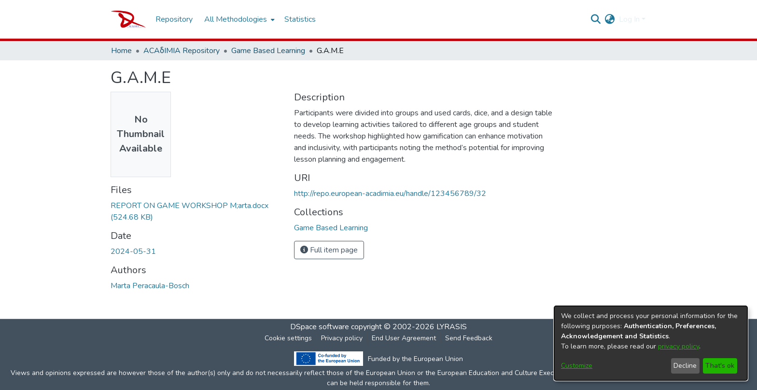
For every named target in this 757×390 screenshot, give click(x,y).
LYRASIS (451, 326)
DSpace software (319, 326)
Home (121, 50)
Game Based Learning (268, 50)
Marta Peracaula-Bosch (150, 285)
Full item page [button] (329, 250)
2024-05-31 (133, 251)
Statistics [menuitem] (300, 19)
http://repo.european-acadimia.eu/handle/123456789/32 (390, 193)
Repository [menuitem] (174, 19)
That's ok (719, 365)
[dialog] (650, 343)
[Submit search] (596, 19)
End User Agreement (404, 338)
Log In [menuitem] (629, 19)
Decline (685, 365)
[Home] (128, 19)
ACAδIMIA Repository (181, 50)
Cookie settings (288, 338)
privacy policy (678, 346)
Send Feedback (468, 338)
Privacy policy (342, 338)
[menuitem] (238, 19)
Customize (576, 365)
